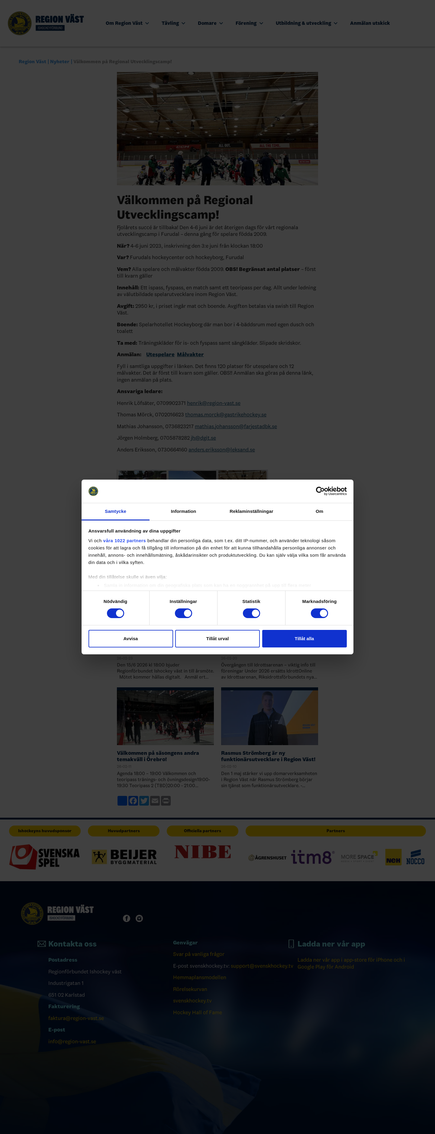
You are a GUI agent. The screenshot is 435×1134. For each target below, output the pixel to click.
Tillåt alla (304, 638)
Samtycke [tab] (115, 511)
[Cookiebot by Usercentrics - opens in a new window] (320, 491)
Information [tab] (183, 511)
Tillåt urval (217, 638)
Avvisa (131, 638)
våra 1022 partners (124, 540)
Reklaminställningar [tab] (251, 511)
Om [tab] (319, 511)
